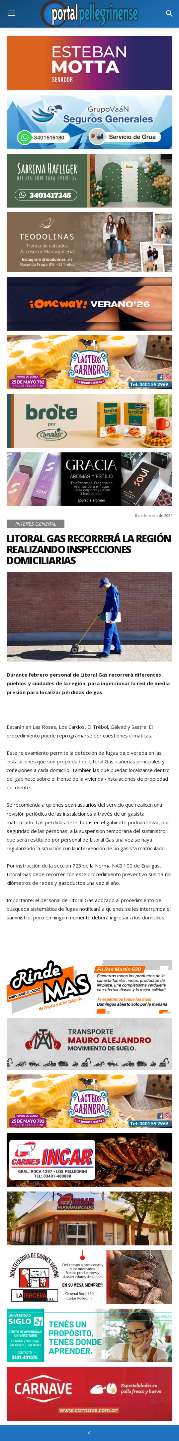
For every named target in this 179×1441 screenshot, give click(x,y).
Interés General (35, 524)
